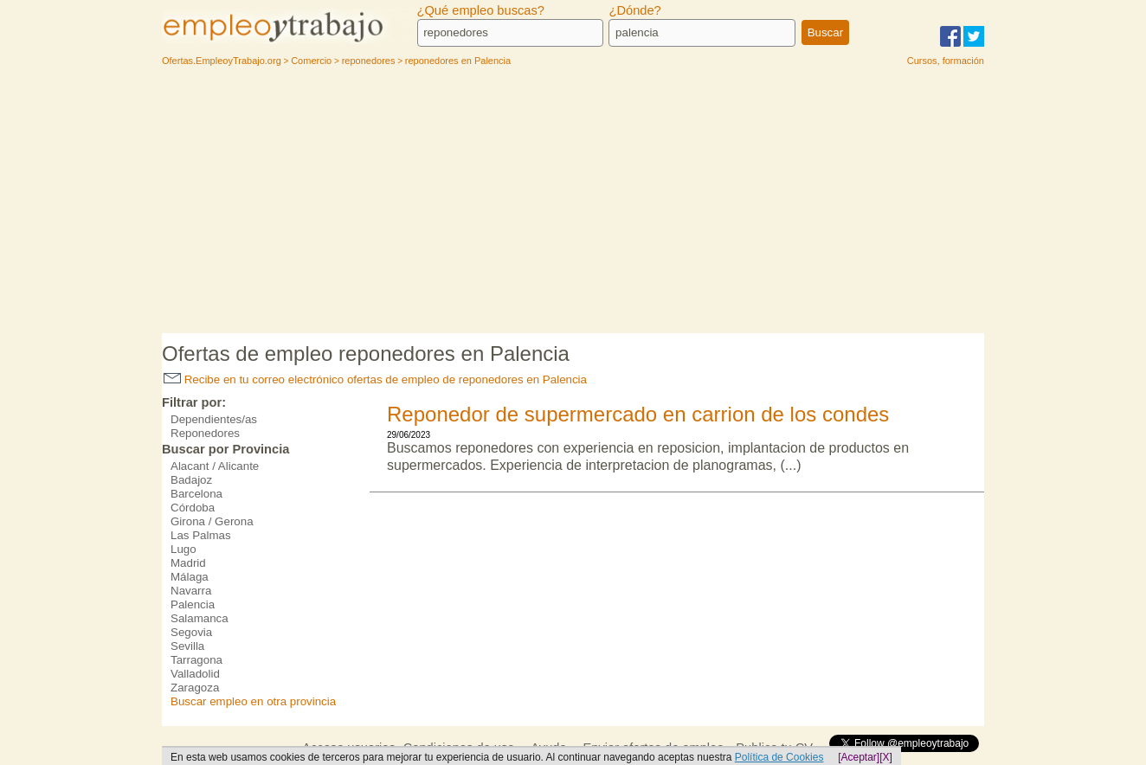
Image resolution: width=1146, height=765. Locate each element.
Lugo (183, 549)
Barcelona (196, 493)
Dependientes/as (214, 419)
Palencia (193, 604)
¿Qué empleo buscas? (480, 10)
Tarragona (196, 659)
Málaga (190, 576)
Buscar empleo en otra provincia (253, 701)
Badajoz (191, 479)
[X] (885, 757)
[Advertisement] (573, 203)
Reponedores (205, 433)
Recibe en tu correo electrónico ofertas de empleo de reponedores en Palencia (375, 379)
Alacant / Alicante (215, 466)
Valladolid (195, 673)
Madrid (188, 562)
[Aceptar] (858, 757)
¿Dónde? (634, 10)
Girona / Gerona (212, 521)
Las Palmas (201, 535)
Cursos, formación (945, 60)
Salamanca (200, 618)
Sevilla (187, 646)
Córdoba (193, 507)
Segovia (191, 632)
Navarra (191, 590)
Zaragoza (195, 687)
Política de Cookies (779, 757)
